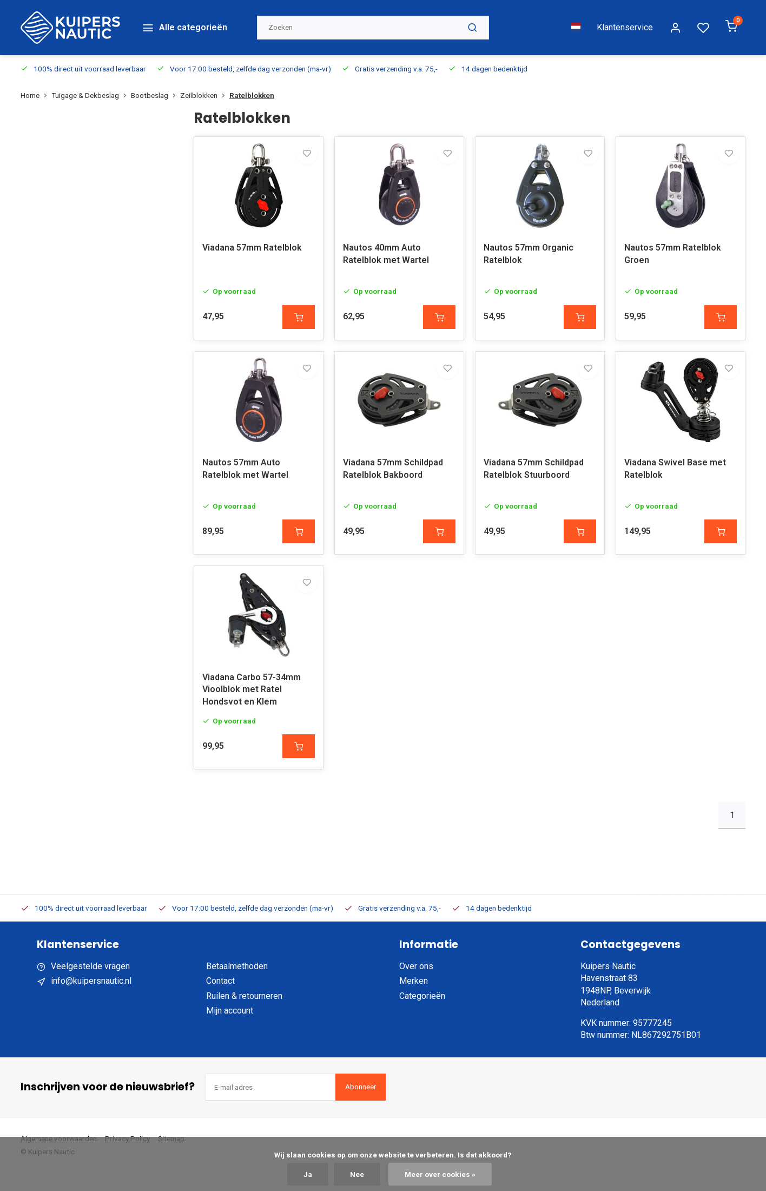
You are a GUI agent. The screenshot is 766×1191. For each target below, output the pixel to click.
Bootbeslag (155, 80)
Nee (357, 1174)
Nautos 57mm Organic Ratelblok (528, 250)
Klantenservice (625, 20)
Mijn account (229, 1028)
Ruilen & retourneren (244, 1014)
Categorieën (422, 1014)
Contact (220, 998)
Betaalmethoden (237, 984)
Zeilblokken (204, 80)
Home (36, 80)
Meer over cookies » (440, 1174)
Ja (307, 1174)
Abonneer (360, 1105)
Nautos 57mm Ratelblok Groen (672, 250)
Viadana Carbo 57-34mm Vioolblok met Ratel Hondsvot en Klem (251, 707)
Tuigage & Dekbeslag (91, 80)
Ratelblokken (251, 80)
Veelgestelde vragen (90, 984)
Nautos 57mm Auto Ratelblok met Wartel (245, 475)
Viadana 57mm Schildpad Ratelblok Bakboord (393, 475)
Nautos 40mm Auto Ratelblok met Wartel (386, 250)
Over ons (416, 984)
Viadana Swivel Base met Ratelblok (675, 475)
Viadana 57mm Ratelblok (252, 244)
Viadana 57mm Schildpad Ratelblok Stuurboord (534, 475)
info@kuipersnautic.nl (91, 998)
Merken (413, 998)
